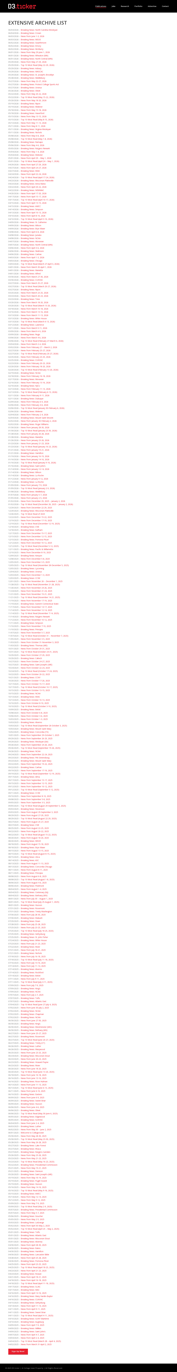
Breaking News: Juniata (31, 235)
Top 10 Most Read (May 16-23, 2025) (37, 1161)
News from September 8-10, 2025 (36, 796)
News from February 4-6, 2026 (34, 405)
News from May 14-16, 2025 (33, 1187)
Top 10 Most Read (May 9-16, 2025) (37, 1190)
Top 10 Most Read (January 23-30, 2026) (39, 430)
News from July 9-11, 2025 (33, 978)
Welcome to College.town (32, 1132)
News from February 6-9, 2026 (34, 401)
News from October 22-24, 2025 (35, 667)
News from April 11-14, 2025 (33, 1306)
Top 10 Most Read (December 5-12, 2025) (40, 546)
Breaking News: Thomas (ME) (34, 645)
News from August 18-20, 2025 (35, 837)
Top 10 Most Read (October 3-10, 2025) (39, 706)
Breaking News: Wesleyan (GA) (34, 741)
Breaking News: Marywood (33, 1049)
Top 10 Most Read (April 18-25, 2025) (37, 1267)
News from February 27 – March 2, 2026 (39, 347)
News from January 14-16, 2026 (35, 459)
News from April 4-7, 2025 (32, 1334)
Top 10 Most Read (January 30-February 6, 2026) (42, 408)
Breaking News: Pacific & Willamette (37, 549)
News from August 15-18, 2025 (35, 844)
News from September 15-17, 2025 (36, 780)
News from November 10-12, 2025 (36, 619)
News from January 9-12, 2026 (34, 478)
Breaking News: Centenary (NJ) (34, 892)
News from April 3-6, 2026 (32, 248)
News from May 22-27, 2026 (33, 81)
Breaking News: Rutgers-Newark (35, 148)
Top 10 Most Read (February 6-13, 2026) (39, 392)
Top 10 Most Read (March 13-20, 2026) (38, 305)
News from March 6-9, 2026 (33, 331)
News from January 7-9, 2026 (34, 485)
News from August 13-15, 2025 (35, 850)
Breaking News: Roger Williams (35, 424)
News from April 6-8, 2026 (32, 232)
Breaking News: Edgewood (33, 1116)
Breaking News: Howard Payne (34, 1062)
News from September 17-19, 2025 (36, 770)
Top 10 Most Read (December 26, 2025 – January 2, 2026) (47, 504)
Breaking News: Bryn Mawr (33, 228)
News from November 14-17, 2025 (36, 607)
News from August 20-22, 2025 (35, 831)
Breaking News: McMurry (32, 49)
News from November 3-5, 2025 (35, 639)
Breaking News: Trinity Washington (36, 911)
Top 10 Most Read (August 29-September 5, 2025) (43, 805)
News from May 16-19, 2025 (33, 1177)
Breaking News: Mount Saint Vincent (37, 417)
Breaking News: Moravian (32, 241)
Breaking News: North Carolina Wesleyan (39, 30)
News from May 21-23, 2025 (33, 1158)
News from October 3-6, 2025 (34, 716)
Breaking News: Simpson (32, 209)
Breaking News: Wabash (31, 918)
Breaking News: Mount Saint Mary (36, 728)
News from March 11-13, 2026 (34, 315)
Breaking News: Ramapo (32, 142)
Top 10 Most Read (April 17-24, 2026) (37, 177)
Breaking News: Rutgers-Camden (35, 1152)
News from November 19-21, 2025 (36, 594)
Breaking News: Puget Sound (34, 1181)
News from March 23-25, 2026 (34, 292)
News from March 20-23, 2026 (34, 296)
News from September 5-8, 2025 (35, 799)
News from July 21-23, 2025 (33, 943)
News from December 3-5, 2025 (35, 562)
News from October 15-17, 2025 (35, 684)
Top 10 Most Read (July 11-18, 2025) (37, 959)
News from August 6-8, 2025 (34, 876)
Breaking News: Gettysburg (33, 934)
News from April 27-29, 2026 (33, 164)
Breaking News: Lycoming (32, 568)
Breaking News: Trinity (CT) (33, 1043)
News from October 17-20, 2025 (35, 680)
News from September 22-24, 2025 (36, 754)
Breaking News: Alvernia (31, 1241)
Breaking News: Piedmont (32, 885)
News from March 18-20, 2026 (34, 302)
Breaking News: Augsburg (32, 1322)
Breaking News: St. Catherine (34, 222)
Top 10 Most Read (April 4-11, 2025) (37, 1315)
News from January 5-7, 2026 (34, 494)
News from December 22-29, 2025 (36, 507)
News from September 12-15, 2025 (36, 783)
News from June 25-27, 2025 (33, 1033)
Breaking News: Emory (31, 46)
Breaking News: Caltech (31, 658)
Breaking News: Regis (30, 334)
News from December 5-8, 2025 (35, 558)
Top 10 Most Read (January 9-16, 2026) (38, 462)
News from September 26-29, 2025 (36, 738)
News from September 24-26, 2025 (36, 744)
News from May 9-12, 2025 (33, 1200)
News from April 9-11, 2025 (33, 1309)
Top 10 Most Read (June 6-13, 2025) (37, 1088)
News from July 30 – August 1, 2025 (37, 898)
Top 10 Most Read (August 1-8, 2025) (37, 879)
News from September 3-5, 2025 (35, 802)
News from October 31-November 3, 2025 (40, 642)
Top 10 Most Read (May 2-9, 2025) (36, 1206)
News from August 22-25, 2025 (35, 828)
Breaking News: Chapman (32, 1014)
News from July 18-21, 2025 (33, 950)
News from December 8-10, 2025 (36, 552)
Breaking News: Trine (30, 299)
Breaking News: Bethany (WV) (34, 895)
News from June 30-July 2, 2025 (35, 1007)
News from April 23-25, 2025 (33, 1264)
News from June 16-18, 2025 (33, 1075)
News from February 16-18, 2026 (35, 376)
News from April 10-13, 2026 (33, 212)
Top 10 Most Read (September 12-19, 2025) (40, 773)
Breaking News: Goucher (32, 1216)
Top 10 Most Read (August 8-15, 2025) (38, 853)
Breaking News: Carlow (31, 254)
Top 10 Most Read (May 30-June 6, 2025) (39, 1113)
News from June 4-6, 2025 (32, 1107)
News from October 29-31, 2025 (35, 648)
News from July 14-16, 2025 (33, 962)
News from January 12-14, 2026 (35, 469)
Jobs (113, 6)
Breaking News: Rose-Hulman (34, 1081)
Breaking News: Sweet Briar (33, 1100)
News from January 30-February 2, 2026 (39, 421)
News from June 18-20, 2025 (33, 1068)
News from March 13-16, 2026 (34, 312)
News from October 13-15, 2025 (35, 690)
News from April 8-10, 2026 (33, 215)
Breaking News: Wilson (31, 225)
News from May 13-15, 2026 (33, 116)
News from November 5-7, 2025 (35, 632)
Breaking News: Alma (30, 776)
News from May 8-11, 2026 (33, 126)
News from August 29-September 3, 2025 (39, 812)
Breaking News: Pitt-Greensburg (35, 757)
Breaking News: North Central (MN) (37, 58)
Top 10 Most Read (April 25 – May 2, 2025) (40, 1229)
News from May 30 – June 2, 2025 (36, 1129)
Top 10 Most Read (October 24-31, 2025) (39, 651)
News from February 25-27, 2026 (35, 350)
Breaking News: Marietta (32, 270)
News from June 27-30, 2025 (33, 1020)
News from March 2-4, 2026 (33, 344)
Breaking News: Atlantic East (33, 1001)
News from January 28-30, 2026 (35, 427)
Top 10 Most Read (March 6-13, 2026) (38, 321)
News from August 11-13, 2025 (35, 863)
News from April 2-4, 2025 (32, 1338)
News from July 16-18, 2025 (33, 956)
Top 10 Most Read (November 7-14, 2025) (40, 613)
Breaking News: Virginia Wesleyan (36, 129)
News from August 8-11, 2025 (34, 869)
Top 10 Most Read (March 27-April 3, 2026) (40, 264)
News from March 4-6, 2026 (33, 337)
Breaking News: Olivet (30, 90)
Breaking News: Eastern (31, 1094)
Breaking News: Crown (31, 33)
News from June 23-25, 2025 (33, 1052)
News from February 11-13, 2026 (35, 389)
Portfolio (138, 6)
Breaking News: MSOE (31, 39)
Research (125, 6)
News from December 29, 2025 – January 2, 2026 (43, 501)
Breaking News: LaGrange (32, 1222)
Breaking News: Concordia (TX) (35, 732)
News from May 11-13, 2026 (33, 123)
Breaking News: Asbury (31, 68)
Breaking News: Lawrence (32, 324)
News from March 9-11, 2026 (34, 328)
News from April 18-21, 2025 (33, 1277)
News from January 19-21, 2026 (35, 450)
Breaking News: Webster (32, 155)
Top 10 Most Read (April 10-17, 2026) (37, 199)
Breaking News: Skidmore (32, 251)
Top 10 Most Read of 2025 (33, 514)
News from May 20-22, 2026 (33, 94)
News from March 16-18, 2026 (34, 308)
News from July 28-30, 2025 (33, 914)
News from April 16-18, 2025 (33, 1280)
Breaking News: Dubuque (32, 398)
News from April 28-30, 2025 (33, 1245)
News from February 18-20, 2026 (35, 366)
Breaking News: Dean (30, 921)
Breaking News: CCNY (30, 677)
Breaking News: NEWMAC (32, 190)
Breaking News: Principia (32, 629)
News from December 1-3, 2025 (35, 575)
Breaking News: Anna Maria (33, 183)
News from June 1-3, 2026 (32, 36)
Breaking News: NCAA (31, 238)
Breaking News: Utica (30, 857)
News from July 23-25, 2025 (33, 927)
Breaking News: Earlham (32, 530)
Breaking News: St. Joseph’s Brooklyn (37, 74)
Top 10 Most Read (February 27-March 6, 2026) (42, 341)
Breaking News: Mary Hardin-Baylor (37, 1296)
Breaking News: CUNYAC (32, 280)
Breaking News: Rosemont (33, 908)
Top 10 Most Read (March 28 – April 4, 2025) (41, 1341)
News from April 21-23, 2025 (33, 1270)
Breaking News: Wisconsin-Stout (35, 1055)
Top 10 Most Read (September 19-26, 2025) (40, 748)
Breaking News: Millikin (31, 1328)
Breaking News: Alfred (31, 273)
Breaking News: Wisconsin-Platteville (37, 180)
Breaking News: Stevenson (33, 809)
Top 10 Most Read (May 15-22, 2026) (37, 97)
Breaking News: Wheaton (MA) (34, 55)
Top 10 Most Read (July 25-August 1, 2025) (40, 902)
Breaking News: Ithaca (31, 1148)
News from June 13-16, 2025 (33, 1078)
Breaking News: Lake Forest (33, 1145)
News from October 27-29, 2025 (35, 655)
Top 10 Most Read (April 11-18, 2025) (37, 1283)
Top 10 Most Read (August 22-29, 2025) (39, 818)
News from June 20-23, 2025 (33, 1059)
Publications (100, 6)
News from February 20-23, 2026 (35, 363)
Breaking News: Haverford (32, 113)
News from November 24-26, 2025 (36, 587)
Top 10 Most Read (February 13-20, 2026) (39, 369)
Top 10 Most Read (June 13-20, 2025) (37, 1071)
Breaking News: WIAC (30, 171)
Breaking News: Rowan (31, 1274)
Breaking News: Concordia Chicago (36, 866)
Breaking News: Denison (32, 1171)
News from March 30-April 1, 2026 (36, 267)
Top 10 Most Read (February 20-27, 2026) (39, 353)
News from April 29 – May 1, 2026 (36, 158)
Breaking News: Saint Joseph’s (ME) (36, 664)
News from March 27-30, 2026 (34, 276)
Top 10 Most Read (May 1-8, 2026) (36, 139)
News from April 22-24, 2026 (33, 174)
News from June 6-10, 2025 (33, 1091)
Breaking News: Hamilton (32, 453)
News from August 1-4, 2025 (34, 889)
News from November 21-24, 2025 (36, 591)
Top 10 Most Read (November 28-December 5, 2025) (45, 565)
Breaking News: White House (34, 318)
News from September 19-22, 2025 (36, 764)
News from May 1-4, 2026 (32, 151)
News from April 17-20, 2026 (33, 193)
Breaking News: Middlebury (33, 78)
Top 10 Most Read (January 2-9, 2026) (38, 488)
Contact (165, 6)
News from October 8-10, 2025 (35, 703)
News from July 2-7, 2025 (32, 995)
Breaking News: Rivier (30, 946)
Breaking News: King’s (30, 988)
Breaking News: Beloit (31, 709)
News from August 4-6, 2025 (34, 882)
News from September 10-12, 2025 (36, 786)
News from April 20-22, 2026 (33, 187)
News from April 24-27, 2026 (33, 167)
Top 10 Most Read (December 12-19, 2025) (40, 523)
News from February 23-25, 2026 (35, 357)
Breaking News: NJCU (30, 385)
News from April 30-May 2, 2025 (35, 1225)
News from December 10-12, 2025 (36, 542)
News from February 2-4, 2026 (34, 414)
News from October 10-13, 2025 (35, 700)
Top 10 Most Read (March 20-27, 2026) (38, 286)
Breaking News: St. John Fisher (34, 937)
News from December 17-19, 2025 (36, 520)
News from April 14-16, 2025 (33, 1293)
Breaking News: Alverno (31, 722)
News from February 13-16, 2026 (35, 382)
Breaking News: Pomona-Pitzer (35, 539)
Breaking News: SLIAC (31, 1286)
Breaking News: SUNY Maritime (35, 1318)
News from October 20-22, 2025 (35, 674)
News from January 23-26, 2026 (35, 440)
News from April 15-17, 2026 (33, 196)
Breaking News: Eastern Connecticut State (39, 603)
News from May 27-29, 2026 (33, 62)
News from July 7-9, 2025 (32, 985)
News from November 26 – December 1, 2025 (42, 581)
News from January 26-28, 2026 (35, 433)
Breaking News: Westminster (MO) (36, 1027)
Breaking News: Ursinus (31, 87)
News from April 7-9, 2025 (32, 1325)
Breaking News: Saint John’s (33, 466)
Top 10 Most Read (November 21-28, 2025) (40, 584)
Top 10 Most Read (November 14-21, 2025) (40, 597)
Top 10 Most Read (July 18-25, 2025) (37, 930)
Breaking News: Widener (32, 106)
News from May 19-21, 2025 (33, 1168)
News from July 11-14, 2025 (33, 966)
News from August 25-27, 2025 (35, 821)
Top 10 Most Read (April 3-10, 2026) (37, 219)
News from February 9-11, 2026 (35, 395)
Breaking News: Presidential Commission (39, 1165)
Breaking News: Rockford (32, 972)
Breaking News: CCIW (30, 578)
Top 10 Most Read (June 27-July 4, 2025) (39, 1004)
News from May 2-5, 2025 (32, 1219)
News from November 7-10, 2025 (36, 626)
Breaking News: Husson (31, 905)
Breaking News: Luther (31, 1046)
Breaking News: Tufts (30, 998)
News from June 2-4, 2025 (32, 1123)
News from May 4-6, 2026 (32, 145)
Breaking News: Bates (31, 1248)
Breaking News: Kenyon (31, 555)
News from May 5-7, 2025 (32, 1213)
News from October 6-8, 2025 (34, 712)
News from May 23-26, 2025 (33, 1155)
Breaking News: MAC (30, 1290)
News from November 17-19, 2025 (36, 600)
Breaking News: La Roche (32, 475)
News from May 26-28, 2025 (33, 1142)
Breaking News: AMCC (31, 206)
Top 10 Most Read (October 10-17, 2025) (39, 687)
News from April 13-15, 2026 (33, 203)
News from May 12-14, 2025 (33, 1197)
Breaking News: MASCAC (32, 71)
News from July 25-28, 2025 (33, 924)
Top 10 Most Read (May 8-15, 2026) (37, 119)
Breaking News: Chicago (31, 260)
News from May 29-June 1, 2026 (35, 52)
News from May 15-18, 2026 (33, 110)
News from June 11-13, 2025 (33, 1084)
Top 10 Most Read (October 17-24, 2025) (39, 671)
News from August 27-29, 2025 (35, 815)
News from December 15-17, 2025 (36, 533)
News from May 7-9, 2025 (32, 1203)
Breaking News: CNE (30, 526)
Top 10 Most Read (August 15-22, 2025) (39, 834)
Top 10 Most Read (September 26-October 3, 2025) (44, 725)
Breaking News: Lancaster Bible (35, 1254)
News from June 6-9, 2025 (32, 1097)
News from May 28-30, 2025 (33, 1136)
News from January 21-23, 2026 (35, 443)
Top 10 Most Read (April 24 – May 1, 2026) (40, 161)
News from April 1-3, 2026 (32, 257)
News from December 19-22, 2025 (36, 517)
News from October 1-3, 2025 (34, 719)
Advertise (152, 6)
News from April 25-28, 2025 (33, 1258)
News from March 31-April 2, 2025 (36, 1344)
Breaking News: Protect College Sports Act (40, 84)
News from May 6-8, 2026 (32, 135)
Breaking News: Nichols (31, 132)
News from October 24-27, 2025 (35, 661)
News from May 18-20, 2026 (33, 100)
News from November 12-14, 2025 (36, 610)
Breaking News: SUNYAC (32, 1120)
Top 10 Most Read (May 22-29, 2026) (37, 65)
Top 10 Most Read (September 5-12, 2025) (40, 789)
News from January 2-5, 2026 (34, 498)
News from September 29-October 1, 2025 (40, 735)
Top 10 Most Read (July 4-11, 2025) (36, 982)
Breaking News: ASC (30, 860)
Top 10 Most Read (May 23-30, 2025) (37, 1139)
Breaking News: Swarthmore (33, 42)
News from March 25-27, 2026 (34, 283)
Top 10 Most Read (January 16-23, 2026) (39, 446)
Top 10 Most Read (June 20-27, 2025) (37, 1039)
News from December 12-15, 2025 (36, 536)
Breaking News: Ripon (30, 103)
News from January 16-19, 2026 (35, 456)
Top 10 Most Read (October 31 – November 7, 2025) (44, 635)
